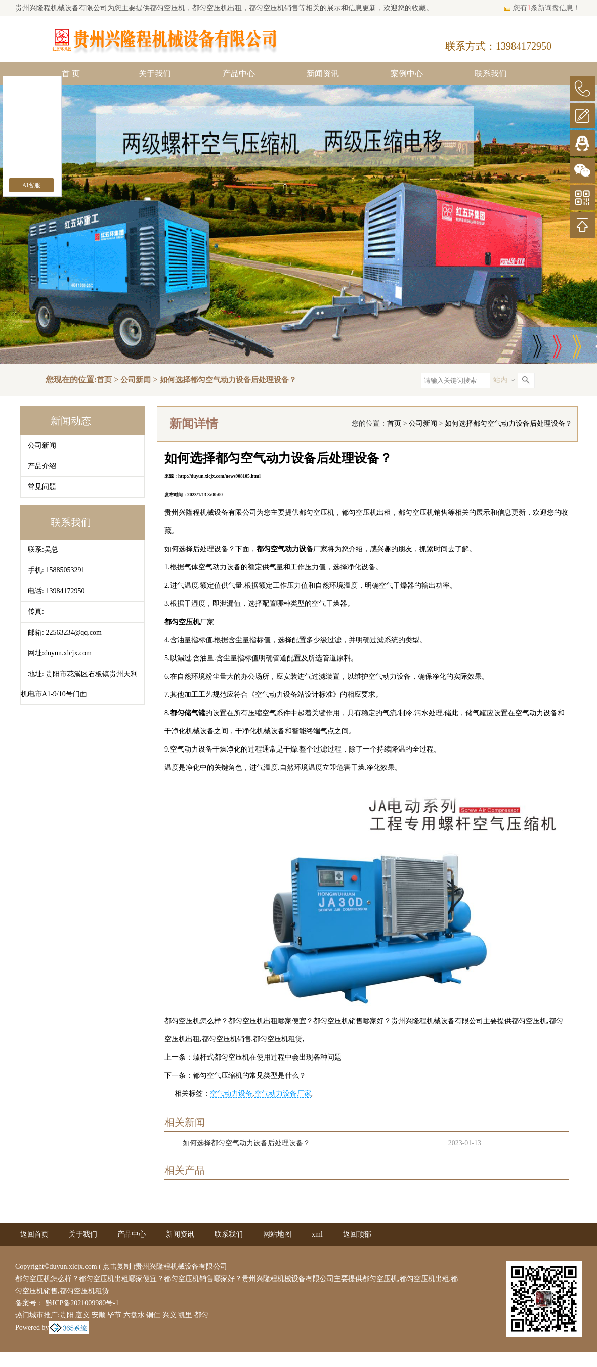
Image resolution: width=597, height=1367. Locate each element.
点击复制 (117, 1266)
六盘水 (134, 1315)
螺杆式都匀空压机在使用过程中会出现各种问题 (267, 1057)
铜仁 (153, 1315)
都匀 (201, 1315)
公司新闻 (135, 380)
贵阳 (67, 1315)
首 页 (71, 73)
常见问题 (42, 487)
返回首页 (34, 1234)
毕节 (114, 1315)
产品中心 (239, 73)
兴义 (169, 1315)
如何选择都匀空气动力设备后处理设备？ (228, 380)
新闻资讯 (323, 73)
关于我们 (155, 73)
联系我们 (491, 73)
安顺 (99, 1315)
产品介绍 (42, 466)
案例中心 (407, 73)
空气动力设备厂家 (282, 1093)
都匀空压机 (167, 8)
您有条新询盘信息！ (541, 8)
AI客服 (31, 185)
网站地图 (277, 1234)
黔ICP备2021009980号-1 (81, 1303)
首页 (104, 380)
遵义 (82, 1315)
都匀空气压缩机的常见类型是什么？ (249, 1075)
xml (317, 1234)
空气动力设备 (231, 1093)
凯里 (185, 1315)
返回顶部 (357, 1234)
